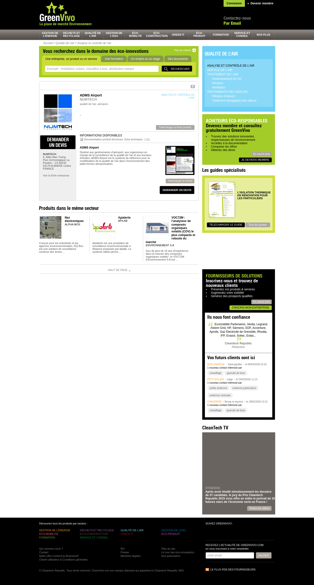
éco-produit (199, 34)
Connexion (234, 3)
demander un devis (58, 142)
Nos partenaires (170, 555)
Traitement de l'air (222, 74)
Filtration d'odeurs (223, 96)
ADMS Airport (89, 147)
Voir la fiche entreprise (56, 175)
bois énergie (216, 364)
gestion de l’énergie (50, 34)
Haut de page (118, 270)
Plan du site (168, 548)
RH (123, 548)
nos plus (263, 34)
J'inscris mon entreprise (250, 307)
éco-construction (157, 34)
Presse (125, 552)
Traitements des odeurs (227, 92)
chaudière (214, 401)
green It (178, 34)
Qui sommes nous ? (51, 548)
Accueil (48, 43)
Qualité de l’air (65, 43)
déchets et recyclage (71, 34)
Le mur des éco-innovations (177, 552)
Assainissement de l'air (227, 78)
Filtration (217, 83)
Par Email (232, 23)
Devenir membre (262, 3)
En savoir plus (261, 153)
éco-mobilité (135, 34)
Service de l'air (220, 70)
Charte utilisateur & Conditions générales (63, 559)
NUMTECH (88, 99)
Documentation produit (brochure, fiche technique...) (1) (116, 139)
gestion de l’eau (114, 34)
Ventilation (218, 87)
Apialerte (124, 217)
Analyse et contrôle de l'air (94, 43)
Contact (43, 552)
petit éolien (215, 379)
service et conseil (242, 34)
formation (221, 34)
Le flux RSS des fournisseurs (233, 569)
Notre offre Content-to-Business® (59, 555)
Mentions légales (131, 555)
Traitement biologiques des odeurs (234, 100)
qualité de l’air (93, 34)
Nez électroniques (74, 219)
